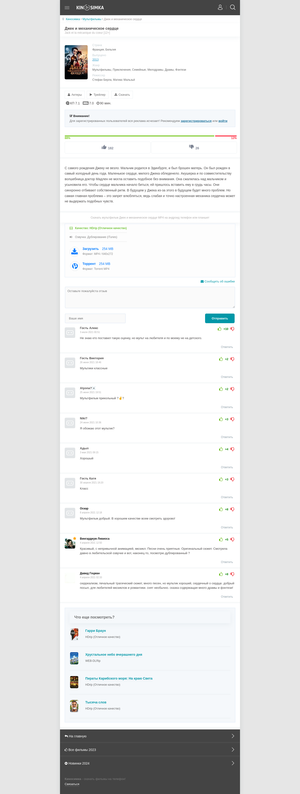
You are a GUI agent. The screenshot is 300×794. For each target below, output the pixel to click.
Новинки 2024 (150, 762)
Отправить (220, 318)
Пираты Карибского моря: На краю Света (119, 678)
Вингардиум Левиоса (94, 538)
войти (222, 120)
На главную (150, 735)
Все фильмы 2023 (150, 748)
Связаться (72, 783)
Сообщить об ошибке (218, 281)
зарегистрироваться (196, 120)
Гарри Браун (95, 630)
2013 (95, 59)
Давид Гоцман (90, 572)
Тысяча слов (95, 701)
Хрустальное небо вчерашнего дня (113, 654)
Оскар (84, 508)
